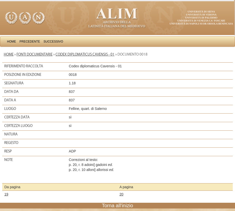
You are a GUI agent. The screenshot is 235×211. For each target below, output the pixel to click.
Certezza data (17, 117)
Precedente (30, 41)
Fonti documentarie (34, 54)
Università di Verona (201, 14)
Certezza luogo (18, 125)
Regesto (11, 142)
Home (11, 41)
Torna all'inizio (117, 205)
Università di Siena (201, 11)
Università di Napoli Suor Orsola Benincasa (201, 23)
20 (122, 194)
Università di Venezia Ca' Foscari (201, 20)
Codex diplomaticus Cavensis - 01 (85, 54)
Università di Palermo (201, 17)
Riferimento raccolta (23, 66)
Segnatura (14, 83)
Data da (11, 91)
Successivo (53, 41)
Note (8, 159)
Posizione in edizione (22, 74)
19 (6, 194)
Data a (10, 100)
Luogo (10, 108)
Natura (11, 134)
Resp (8, 151)
